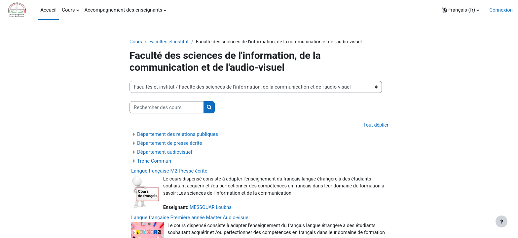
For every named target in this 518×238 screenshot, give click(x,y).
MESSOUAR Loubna (212, 209)
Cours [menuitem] (68, 10)
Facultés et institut (170, 42)
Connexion (501, 10)
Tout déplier (375, 126)
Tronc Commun (154, 161)
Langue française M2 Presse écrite (169, 171)
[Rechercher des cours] (167, 107)
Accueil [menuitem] (48, 10)
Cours (136, 42)
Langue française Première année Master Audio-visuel (190, 219)
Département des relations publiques (177, 135)
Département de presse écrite (169, 143)
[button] (460, 10)
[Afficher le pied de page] (501, 221)
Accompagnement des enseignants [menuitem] (124, 10)
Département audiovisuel (164, 152)
